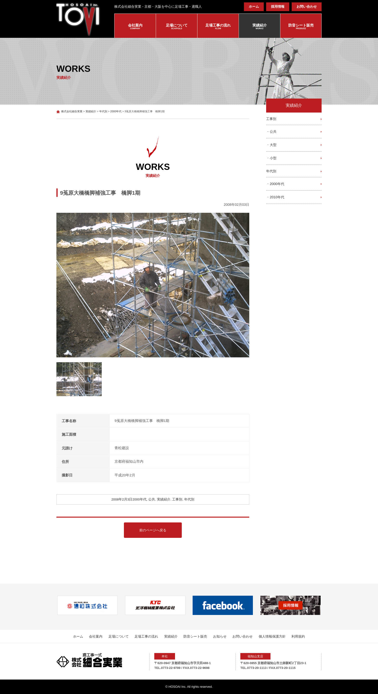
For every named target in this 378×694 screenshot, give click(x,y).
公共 (151, 499)
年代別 (189, 499)
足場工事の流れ (218, 26)
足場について (176, 26)
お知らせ (220, 636)
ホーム (254, 6)
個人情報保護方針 (272, 636)
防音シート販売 (300, 26)
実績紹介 (259, 26)
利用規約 (298, 636)
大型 (273, 145)
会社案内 (135, 26)
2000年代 (139, 499)
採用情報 (277, 6)
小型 (273, 158)
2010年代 (277, 197)
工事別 (177, 499)
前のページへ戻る (152, 530)
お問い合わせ (307, 6)
